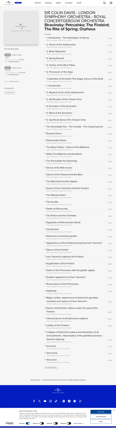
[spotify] (63, 401)
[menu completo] (111, 3)
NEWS (58, 3)
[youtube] (45, 401)
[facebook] (34, 401)
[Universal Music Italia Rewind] (80, 401)
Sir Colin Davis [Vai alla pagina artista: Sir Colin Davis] (59, 13)
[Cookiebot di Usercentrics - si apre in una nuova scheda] (9, 425)
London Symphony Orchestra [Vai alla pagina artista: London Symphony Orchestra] (69, 15)
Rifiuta (101, 423)
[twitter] (39, 401)
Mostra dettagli (78, 425)
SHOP (79, 3)
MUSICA (48, 3)
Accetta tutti (101, 413)
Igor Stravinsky (9, 93)
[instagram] (50, 401)
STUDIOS (68, 3)
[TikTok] (56, 401)
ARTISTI (38, 3)
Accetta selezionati (101, 418)
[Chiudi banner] (113, 411)
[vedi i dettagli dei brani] (51, 368)
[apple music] (69, 401)
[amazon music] (74, 401)
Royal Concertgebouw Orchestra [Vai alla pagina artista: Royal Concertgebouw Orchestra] (75, 19)
